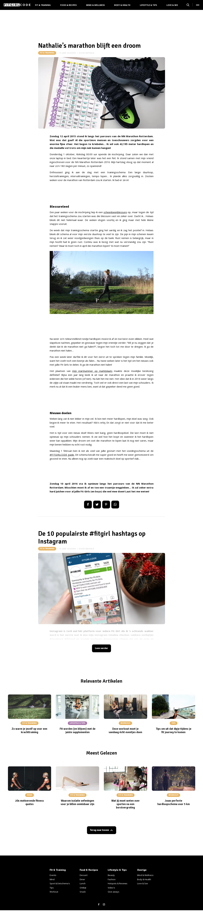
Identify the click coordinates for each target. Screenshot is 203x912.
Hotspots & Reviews (117, 883)
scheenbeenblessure (115, 212)
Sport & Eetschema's (60, 883)
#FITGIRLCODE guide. (62, 454)
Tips (52, 887)
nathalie (90, 53)
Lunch (83, 883)
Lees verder (101, 648)
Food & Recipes (68, 5)
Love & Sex (172, 5)
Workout (54, 891)
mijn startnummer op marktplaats (92, 371)
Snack (83, 891)
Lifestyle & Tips (148, 5)
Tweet (97, 504)
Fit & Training (43, 5)
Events (53, 875)
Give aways (113, 891)
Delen (88, 504)
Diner (82, 879)
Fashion (112, 879)
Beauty (111, 875)
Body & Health (122, 5)
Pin (106, 504)
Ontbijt (83, 887)
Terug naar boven (99, 831)
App (115, 504)
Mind (52, 879)
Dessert (83, 875)
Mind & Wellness (95, 5)
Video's (111, 887)
